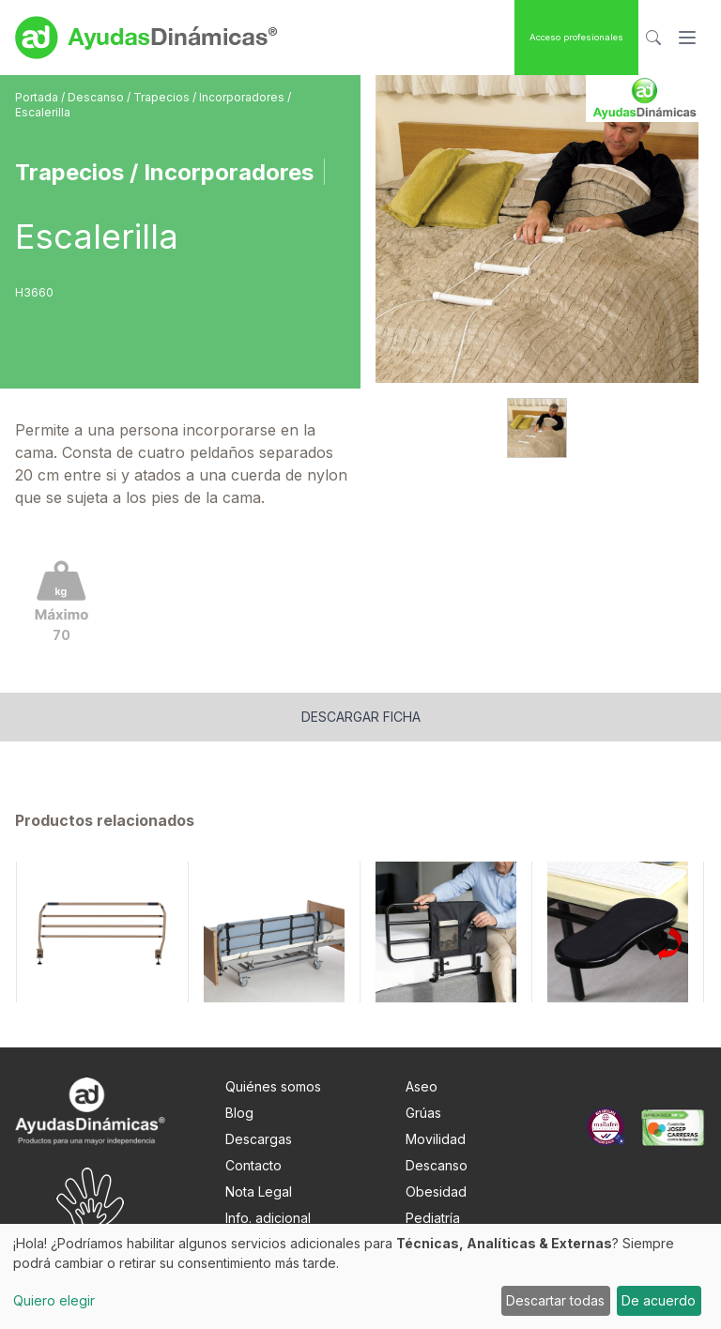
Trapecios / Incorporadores (210, 97)
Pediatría (433, 1218)
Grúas (423, 1113)
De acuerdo (658, 1300)
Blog (239, 1113)
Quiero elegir (54, 1300)
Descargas (258, 1139)
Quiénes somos (273, 1086)
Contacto (253, 1165)
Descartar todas (555, 1300)
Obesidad (436, 1191)
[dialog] (360, 1276)
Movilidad (436, 1139)
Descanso (97, 97)
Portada (38, 97)
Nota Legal (258, 1191)
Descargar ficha (361, 717)
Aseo (421, 1086)
